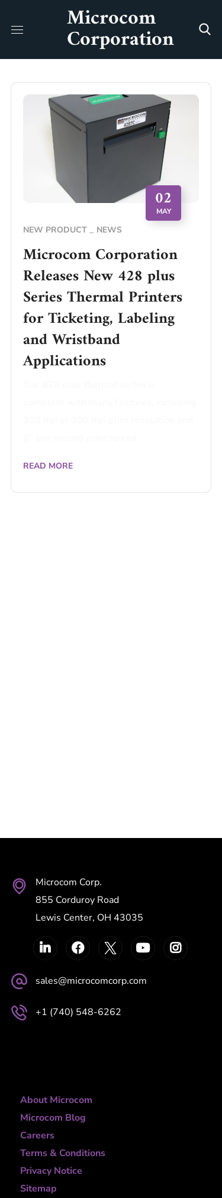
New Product (55, 229)
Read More (48, 466)
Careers (37, 1135)
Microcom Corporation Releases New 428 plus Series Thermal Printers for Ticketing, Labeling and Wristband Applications (102, 308)
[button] (205, 29)
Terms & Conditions (62, 1153)
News (109, 229)
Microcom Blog (53, 1117)
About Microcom (56, 1100)
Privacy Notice (51, 1170)
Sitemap (38, 1188)
